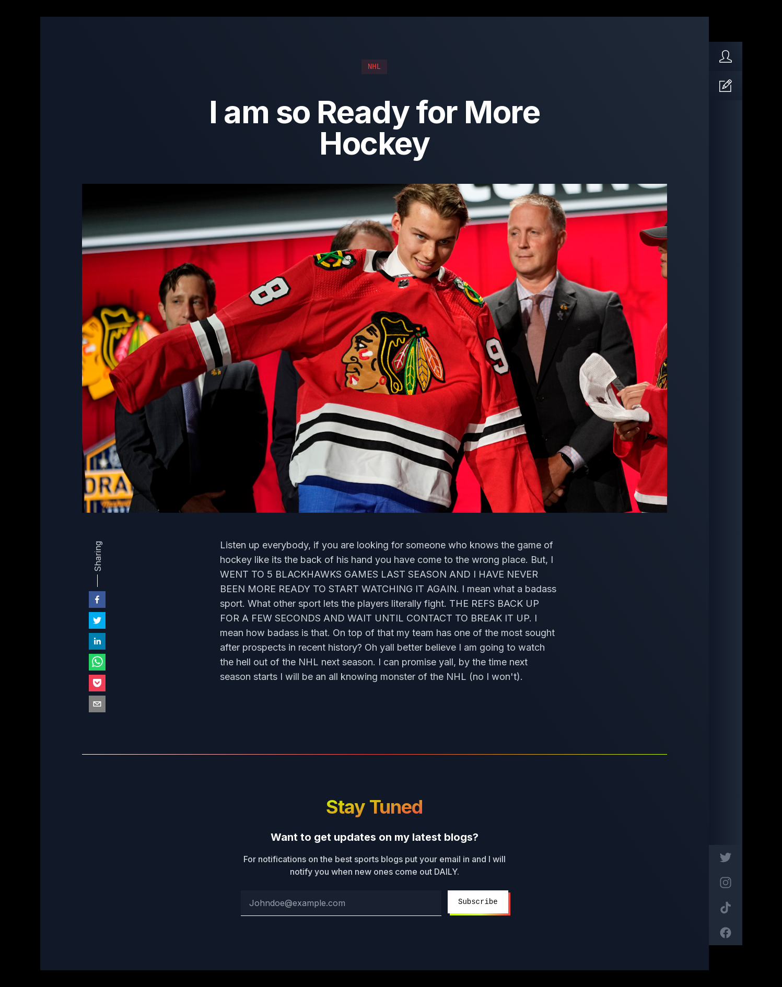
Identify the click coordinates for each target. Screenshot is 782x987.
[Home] (725, 56)
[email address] (341, 903)
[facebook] (97, 599)
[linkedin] (97, 641)
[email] (97, 704)
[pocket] (97, 683)
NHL (374, 67)
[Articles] (725, 85)
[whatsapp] (97, 662)
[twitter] (97, 620)
